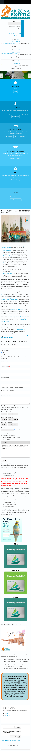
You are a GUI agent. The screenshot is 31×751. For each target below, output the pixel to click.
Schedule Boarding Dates (21, 136)
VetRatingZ (7, 716)
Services (5, 115)
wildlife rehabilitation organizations (17, 316)
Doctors (15, 88)
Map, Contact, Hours (15, 199)
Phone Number (5, 366)
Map (18, 39)
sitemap (7, 742)
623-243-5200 (16, 52)
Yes (4, 354)
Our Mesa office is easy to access (9, 299)
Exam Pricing (15, 116)
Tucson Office (6, 441)
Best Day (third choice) (6, 423)
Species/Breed (5, 377)
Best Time (3, 429)
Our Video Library (15, 180)
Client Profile (25, 115)
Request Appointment (14, 115)
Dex (6, 718)
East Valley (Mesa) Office (9, 436)
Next (29, 75)
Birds (4, 262)
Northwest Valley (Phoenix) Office (11, 438)
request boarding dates (20, 329)
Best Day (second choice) (7, 418)
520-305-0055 (16, 63)
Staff (15, 91)
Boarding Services (8, 136)
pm (21, 431)
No (3, 352)
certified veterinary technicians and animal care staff (14, 298)
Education (12, 158)
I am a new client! (5, 350)
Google (6, 715)
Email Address (5, 361)
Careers (19, 158)
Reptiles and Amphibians (9, 256)
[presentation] (14, 454)
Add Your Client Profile (15, 34)
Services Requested (6, 395)
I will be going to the (6, 434)
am (16, 431)
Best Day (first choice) (6, 413)
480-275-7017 (16, 41)
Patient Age (4, 383)
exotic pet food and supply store (18, 309)
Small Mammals (7, 250)
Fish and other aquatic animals (11, 268)
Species (15, 21)
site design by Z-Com (15, 742)
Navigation (2, 2)
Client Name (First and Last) (8, 345)
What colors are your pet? (7, 390)
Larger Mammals (7, 273)
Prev (1, 75)
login (2, 742)
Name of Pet (4, 372)
